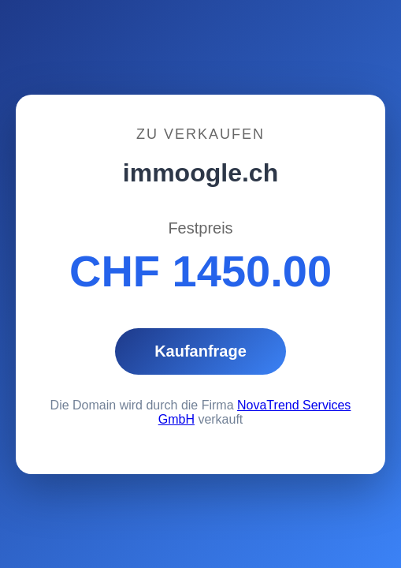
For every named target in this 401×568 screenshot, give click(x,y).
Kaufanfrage (200, 351)
